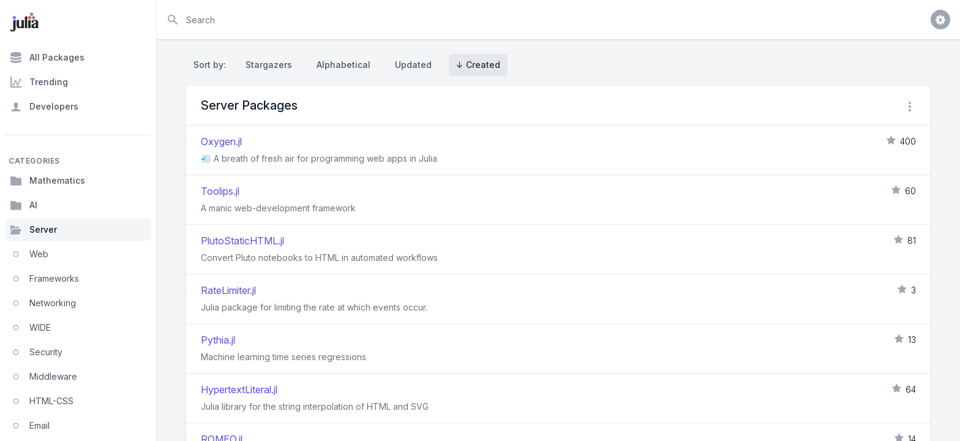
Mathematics (47, 181)
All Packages (47, 57)
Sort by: (212, 64)
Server (33, 230)
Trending (39, 82)
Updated (413, 64)
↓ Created (478, 64)
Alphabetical (343, 64)
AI (23, 205)
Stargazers (269, 64)
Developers (44, 106)
